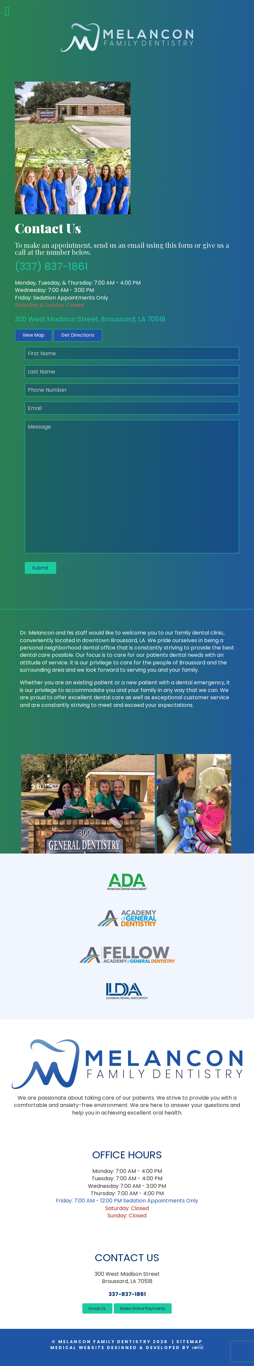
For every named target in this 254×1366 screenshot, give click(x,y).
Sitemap (189, 1341)
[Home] (127, 37)
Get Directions (77, 335)
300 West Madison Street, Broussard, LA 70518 (90, 319)
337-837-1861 (127, 1294)
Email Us (97, 1308)
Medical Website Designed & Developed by (126, 1347)
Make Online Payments (142, 1308)
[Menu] (21, 11)
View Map (33, 335)
